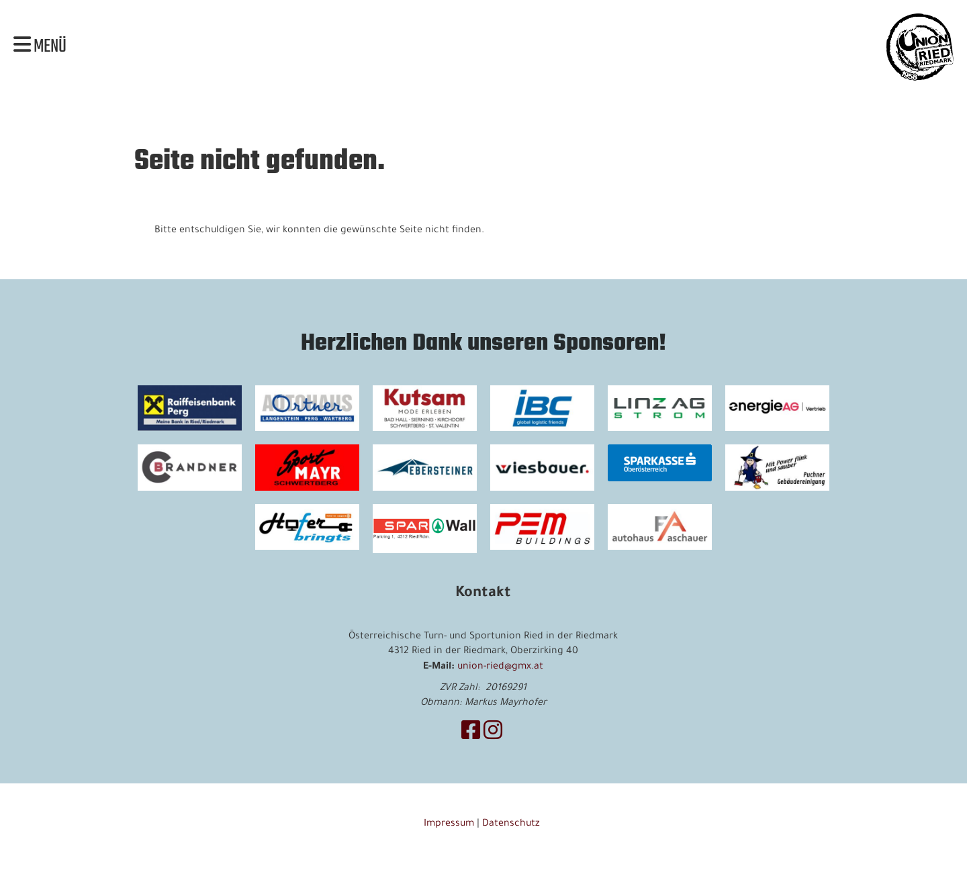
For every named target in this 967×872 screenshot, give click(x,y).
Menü (39, 47)
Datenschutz (512, 824)
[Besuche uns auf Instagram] (492, 734)
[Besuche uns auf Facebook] (470, 734)
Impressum (449, 824)
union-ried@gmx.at (500, 667)
